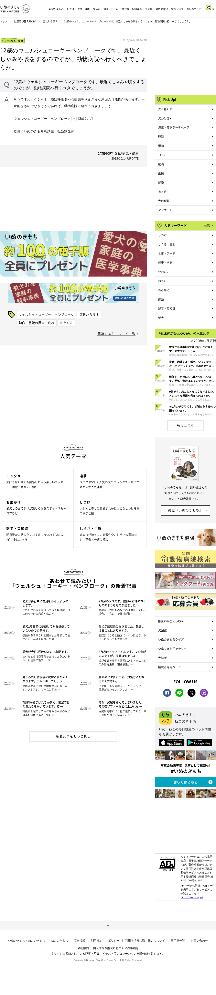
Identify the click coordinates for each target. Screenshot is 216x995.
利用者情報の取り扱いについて (145, 940)
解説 (161, 182)
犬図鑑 (148, 9)
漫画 (161, 146)
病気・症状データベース (174, 127)
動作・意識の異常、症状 (36, 322)
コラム (162, 155)
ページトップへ (108, 925)
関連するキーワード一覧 (116, 333)
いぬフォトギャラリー (172, 648)
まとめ (162, 191)
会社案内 (83, 947)
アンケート (165, 210)
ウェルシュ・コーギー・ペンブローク (46, 314)
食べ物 (125, 9)
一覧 (207, 225)
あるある (164, 290)
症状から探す (50, 21)
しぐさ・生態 (166, 244)
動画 (161, 164)
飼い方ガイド (194, 9)
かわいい (164, 272)
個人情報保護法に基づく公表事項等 (116, 947)
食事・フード (166, 253)
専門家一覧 (178, 940)
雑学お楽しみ (56, 9)
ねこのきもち (59, 940)
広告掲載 (79, 940)
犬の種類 (164, 201)
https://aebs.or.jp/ (192, 897)
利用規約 (96, 940)
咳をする (66, 322)
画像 (161, 173)
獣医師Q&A (162, 9)
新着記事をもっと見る (73, 736)
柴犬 (161, 317)
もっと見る (185, 425)
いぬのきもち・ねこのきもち (26, 940)
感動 (161, 299)
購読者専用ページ (169, 667)
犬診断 (162, 658)
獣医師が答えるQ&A (25, 21)
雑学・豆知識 (166, 308)
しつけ (70, 9)
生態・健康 (83, 9)
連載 (161, 136)
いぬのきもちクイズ (171, 639)
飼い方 (96, 9)
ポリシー (113, 940)
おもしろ (164, 281)
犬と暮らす (165, 109)
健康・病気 (165, 262)
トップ (3, 21)
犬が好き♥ (164, 118)
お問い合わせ (199, 940)
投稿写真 (137, 9)
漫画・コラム (111, 9)
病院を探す (177, 9)
